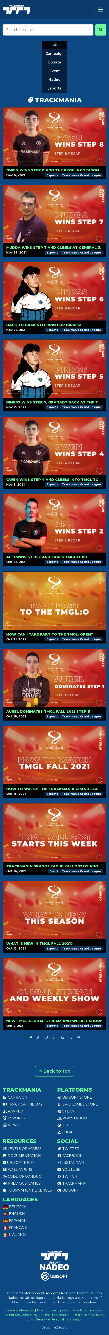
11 (54, 1037)
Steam (66, 1111)
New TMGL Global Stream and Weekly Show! (54, 1021)
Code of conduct (23, 1176)
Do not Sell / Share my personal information (37, 1315)
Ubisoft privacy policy (53, 1310)
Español (14, 1221)
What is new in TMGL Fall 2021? (39, 943)
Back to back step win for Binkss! (43, 325)
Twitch (67, 1176)
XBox (65, 1125)
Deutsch (15, 1207)
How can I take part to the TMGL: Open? (49, 634)
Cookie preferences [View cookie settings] (20, 1310)
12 (62, 1037)
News (11, 1125)
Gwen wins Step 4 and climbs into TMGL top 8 (55, 480)
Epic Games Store (77, 1104)
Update (54, 62)
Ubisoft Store (74, 1097)
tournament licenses (27, 1190)
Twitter (68, 1149)
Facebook (69, 1156)
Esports (54, 88)
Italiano (14, 1235)
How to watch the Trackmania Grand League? (57, 789)
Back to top (55, 1071)
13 (70, 1037)
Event (55, 71)
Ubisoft (68, 1190)
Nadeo (54, 80)
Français (15, 1228)
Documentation (22, 1156)
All (54, 45)
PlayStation (72, 1118)
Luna (64, 1132)
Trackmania (71, 1183)
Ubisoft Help (18, 1163)
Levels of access (22, 1149)
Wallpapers (17, 1170)
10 (46, 1037)
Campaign (54, 54)
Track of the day (22, 1104)
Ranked (13, 1111)
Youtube (68, 1170)
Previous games (22, 1183)
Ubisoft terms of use (87, 1310)
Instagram (70, 1163)
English (14, 1214)
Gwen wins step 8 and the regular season (52, 170)
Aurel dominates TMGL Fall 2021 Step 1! (48, 711)
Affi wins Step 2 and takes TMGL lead (46, 557)
